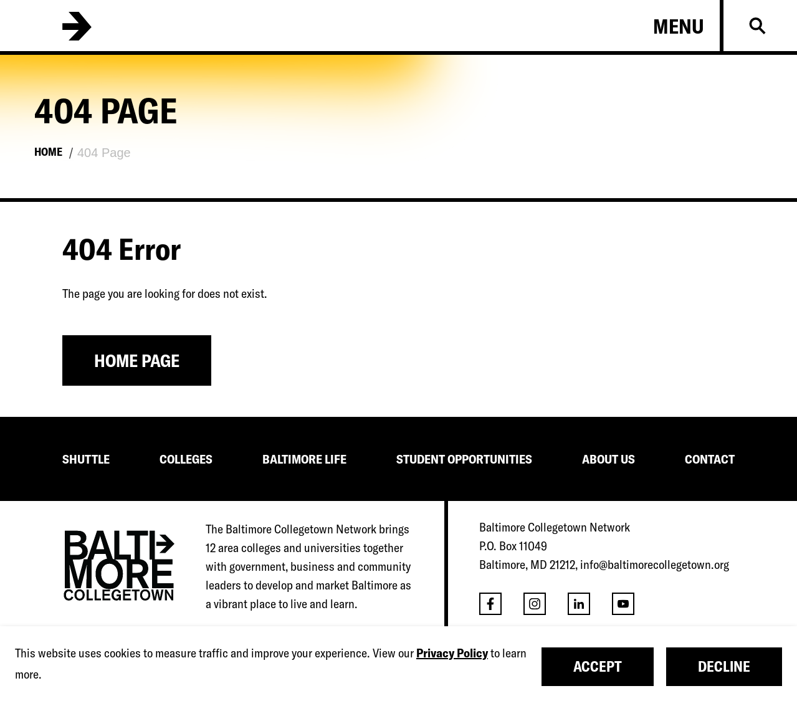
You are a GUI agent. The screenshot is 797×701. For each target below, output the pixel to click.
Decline (724, 666)
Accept (597, 666)
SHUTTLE (86, 459)
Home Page (136, 360)
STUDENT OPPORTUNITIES (464, 459)
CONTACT (710, 459)
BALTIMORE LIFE (304, 459)
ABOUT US (608, 459)
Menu (678, 26)
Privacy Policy (452, 652)
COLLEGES (186, 459)
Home (48, 152)
